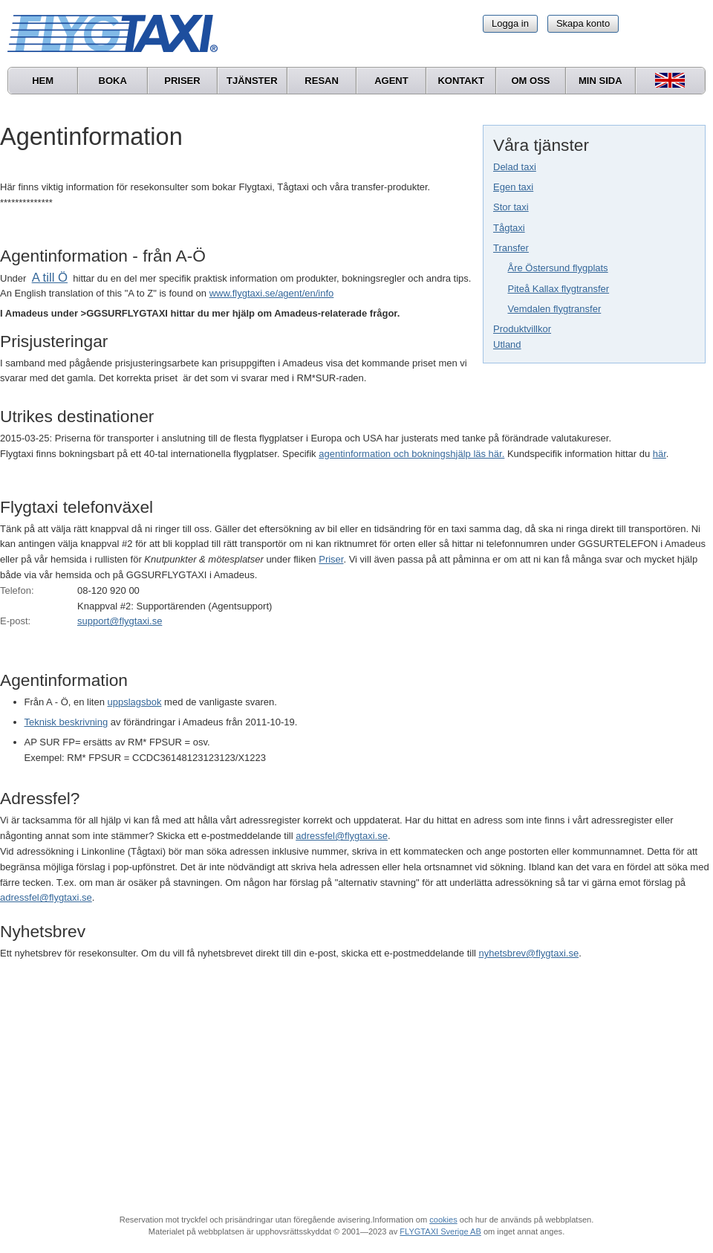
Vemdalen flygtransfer (555, 308)
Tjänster (252, 80)
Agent (391, 80)
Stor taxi (511, 207)
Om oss (530, 80)
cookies (443, 1219)
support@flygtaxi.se (119, 620)
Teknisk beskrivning (66, 722)
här (659, 453)
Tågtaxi (509, 227)
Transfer (511, 247)
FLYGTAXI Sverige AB (440, 1231)
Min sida (600, 80)
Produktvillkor (522, 328)
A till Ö (50, 278)
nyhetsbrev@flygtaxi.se (529, 953)
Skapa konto (583, 23)
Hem (42, 80)
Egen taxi (513, 186)
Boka (113, 80)
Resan (322, 80)
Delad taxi (514, 166)
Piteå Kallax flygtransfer (559, 288)
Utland (507, 344)
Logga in (510, 23)
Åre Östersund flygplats (558, 267)
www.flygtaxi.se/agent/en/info (271, 293)
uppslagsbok (135, 702)
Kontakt (460, 80)
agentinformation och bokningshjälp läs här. (411, 453)
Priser (182, 80)
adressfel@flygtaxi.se (342, 835)
